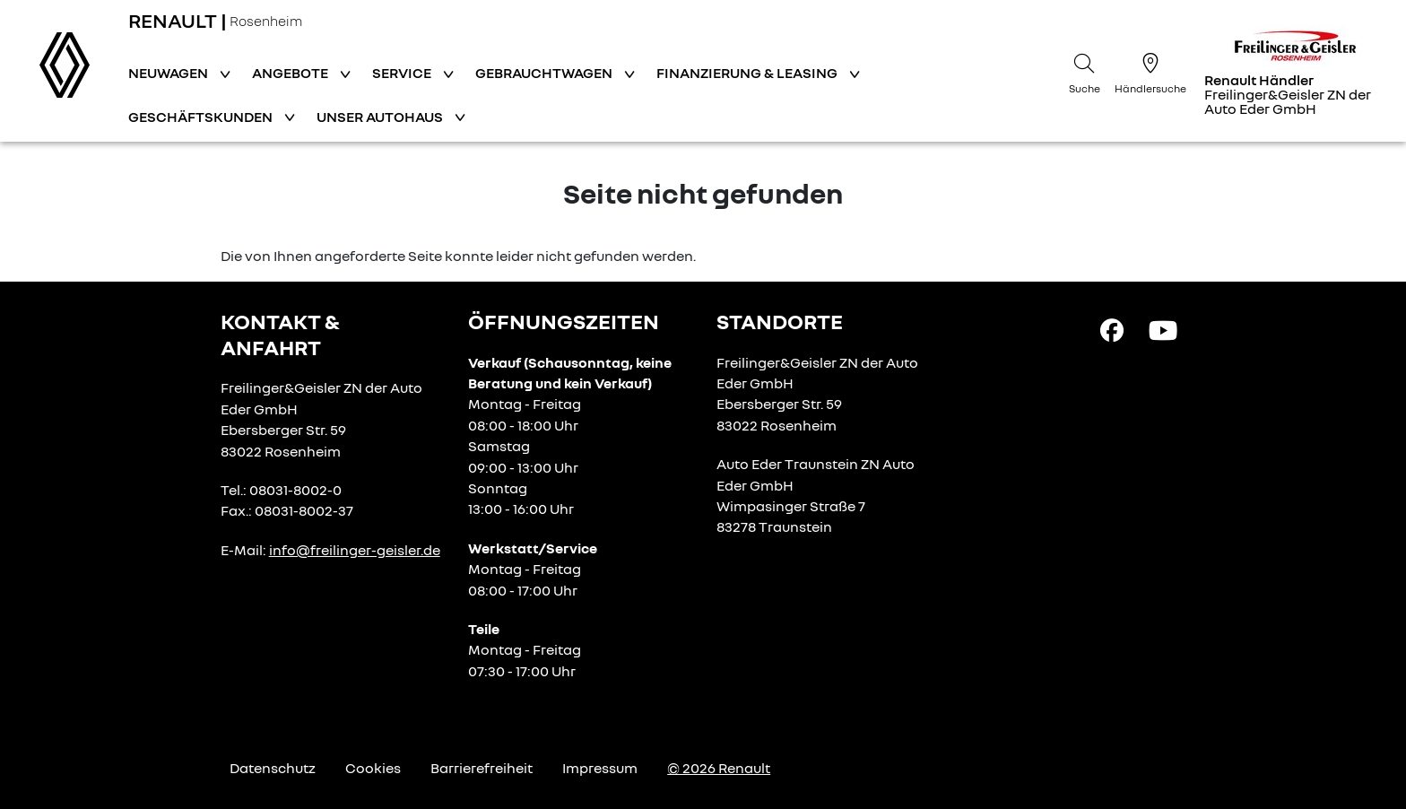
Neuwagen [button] (169, 73)
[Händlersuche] (1150, 71)
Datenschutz (273, 768)
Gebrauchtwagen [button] (545, 73)
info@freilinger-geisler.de (354, 550)
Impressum (600, 768)
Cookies (373, 768)
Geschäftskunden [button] (201, 117)
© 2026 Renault (718, 768)
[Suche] (1084, 71)
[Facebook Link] (1111, 329)
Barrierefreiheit (481, 768)
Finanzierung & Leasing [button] (748, 73)
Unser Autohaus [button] (381, 117)
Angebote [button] (291, 73)
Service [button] (403, 73)
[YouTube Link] (1163, 329)
